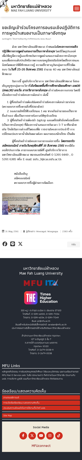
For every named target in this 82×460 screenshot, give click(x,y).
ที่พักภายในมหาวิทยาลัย (54, 375)
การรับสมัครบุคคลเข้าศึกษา (31, 371)
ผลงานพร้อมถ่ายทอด (69, 371)
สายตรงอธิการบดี (11, 397)
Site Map (7, 415)
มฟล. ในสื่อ (26, 375)
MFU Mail (6, 375)
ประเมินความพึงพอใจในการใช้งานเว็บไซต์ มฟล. (24, 408)
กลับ (73, 244)
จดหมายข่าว (37, 375)
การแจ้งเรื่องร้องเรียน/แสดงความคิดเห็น (21, 403)
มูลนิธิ (19, 378)
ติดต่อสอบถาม (56, 378)
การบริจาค (11, 378)
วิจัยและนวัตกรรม (51, 371)
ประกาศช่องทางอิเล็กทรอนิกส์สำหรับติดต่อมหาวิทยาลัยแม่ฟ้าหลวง (41, 328)
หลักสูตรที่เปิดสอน (10, 371)
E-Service (16, 375)
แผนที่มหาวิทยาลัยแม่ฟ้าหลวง (36, 378)
